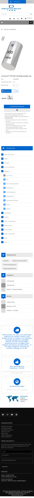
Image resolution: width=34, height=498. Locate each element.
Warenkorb (28, 18)
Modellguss (7, 171)
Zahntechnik (7, 285)
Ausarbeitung (7, 213)
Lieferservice (8, 302)
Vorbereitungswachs (9, 265)
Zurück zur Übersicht (10, 29)
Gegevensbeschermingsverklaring (14, 492)
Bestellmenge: (4, 85)
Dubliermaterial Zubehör (12, 200)
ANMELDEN (16, 1)
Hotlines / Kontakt (9, 310)
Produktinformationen (17, 106)
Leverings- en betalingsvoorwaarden (19, 493)
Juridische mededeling (27, 491)
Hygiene (6, 158)
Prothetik (6, 217)
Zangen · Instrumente (9, 234)
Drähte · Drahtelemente (10, 221)
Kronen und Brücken (9, 167)
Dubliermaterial (10, 196)
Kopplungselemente (9, 268)
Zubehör (8, 209)
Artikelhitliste (5, 431)
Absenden (5, 466)
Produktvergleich (6, 435)
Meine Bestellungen (7, 430)
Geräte (5, 238)
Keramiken (6, 163)
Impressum (23, 494)
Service (6, 242)
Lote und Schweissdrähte (12, 184)
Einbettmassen (9, 188)
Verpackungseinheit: (6, 82)
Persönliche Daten (6, 426)
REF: (2, 79)
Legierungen (9, 175)
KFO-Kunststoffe (8, 229)
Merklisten (4, 433)
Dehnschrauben (8, 225)
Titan (7, 179)
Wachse (8, 204)
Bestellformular (6, 437)
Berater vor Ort (8, 306)
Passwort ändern (6, 428)
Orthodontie (7, 281)
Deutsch (29, 1)
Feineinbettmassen (11, 192)
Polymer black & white (20, 261)
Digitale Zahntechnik (9, 154)
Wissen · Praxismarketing (11, 289)
